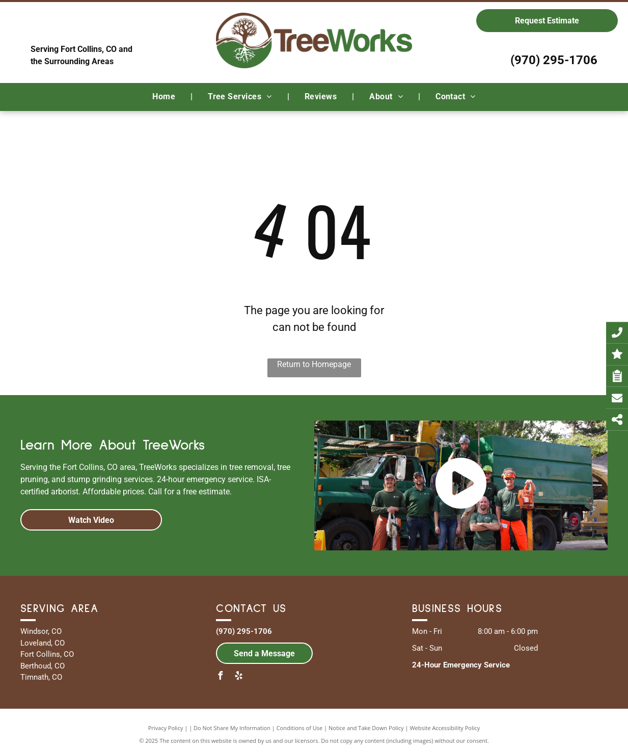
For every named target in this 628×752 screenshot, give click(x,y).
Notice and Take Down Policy (366, 728)
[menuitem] (165, 96)
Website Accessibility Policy (444, 728)
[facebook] (220, 677)
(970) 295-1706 (553, 60)
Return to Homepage (314, 364)
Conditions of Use (300, 728)
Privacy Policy (165, 728)
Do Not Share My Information (232, 728)
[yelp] (238, 677)
